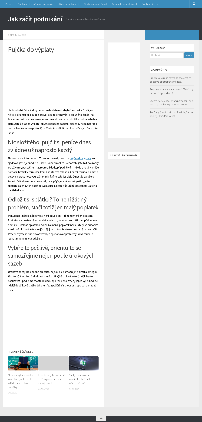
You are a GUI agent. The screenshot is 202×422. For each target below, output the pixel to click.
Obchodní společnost (95, 4)
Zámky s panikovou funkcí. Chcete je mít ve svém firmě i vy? (81, 379)
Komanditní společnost (124, 4)
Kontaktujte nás (150, 4)
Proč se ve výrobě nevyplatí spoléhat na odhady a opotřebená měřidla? (170, 79)
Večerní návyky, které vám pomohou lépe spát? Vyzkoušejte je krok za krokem (171, 102)
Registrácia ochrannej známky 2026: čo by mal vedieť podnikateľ (171, 91)
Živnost (9, 4)
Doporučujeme (17, 34)
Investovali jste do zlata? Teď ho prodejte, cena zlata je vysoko (51, 379)
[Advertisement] (56, 79)
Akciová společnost (69, 4)
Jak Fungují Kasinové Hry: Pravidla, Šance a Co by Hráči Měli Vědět (171, 114)
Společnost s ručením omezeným (36, 4)
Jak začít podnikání (35, 19)
